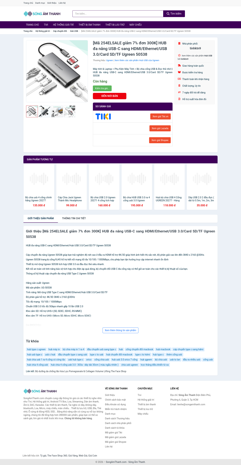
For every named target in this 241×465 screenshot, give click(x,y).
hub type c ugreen (36, 349)
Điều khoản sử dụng (115, 404)
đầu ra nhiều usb (191, 359)
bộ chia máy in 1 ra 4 (73, 349)
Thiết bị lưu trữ (115, 24)
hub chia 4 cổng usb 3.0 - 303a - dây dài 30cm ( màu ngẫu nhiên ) (84, 364)
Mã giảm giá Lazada (115, 437)
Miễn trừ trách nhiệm (116, 409)
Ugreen (109, 60)
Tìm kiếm (174, 13)
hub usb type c (34, 354)
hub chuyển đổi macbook (119, 354)
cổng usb (208, 359)
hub (121, 349)
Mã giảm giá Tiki (113, 432)
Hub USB (74, 31)
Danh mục (40, 3)
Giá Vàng (73, 455)
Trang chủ (28, 3)
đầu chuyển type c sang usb (72, 354)
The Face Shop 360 (57, 455)
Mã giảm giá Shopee (115, 442)
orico (88, 359)
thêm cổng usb (174, 354)
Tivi (46, 24)
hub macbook (163, 349)
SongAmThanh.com (116, 462)
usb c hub (50, 354)
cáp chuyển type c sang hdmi (188, 349)
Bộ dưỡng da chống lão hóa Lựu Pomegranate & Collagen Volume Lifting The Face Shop (80, 371)
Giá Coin (92, 455)
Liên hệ (62, 3)
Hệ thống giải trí (63, 24)
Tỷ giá (43, 455)
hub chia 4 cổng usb (37, 364)
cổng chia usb (101, 359)
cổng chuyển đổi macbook (139, 349)
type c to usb (96, 354)
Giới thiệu (51, 3)
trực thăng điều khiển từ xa (155, 364)
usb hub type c (75, 359)
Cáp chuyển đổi (60, 31)
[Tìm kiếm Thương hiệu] (118, 13)
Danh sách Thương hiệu (117, 418)
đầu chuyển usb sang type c (101, 349)
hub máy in (54, 349)
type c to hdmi (142, 354)
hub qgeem (146, 359)
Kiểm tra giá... (102, 88)
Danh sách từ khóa (115, 428)
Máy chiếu (136, 24)
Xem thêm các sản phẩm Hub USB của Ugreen (137, 60)
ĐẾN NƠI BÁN (109, 96)
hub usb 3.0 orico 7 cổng (124, 359)
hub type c (158, 354)
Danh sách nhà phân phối (118, 423)
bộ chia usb (161, 359)
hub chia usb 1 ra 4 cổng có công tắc (46, 359)
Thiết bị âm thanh (89, 24)
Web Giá (83, 455)
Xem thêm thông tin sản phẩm (120, 330)
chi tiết (74, 218)
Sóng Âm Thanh (136, 462)
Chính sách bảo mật (115, 399)
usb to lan (175, 359)
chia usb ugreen (129, 364)
